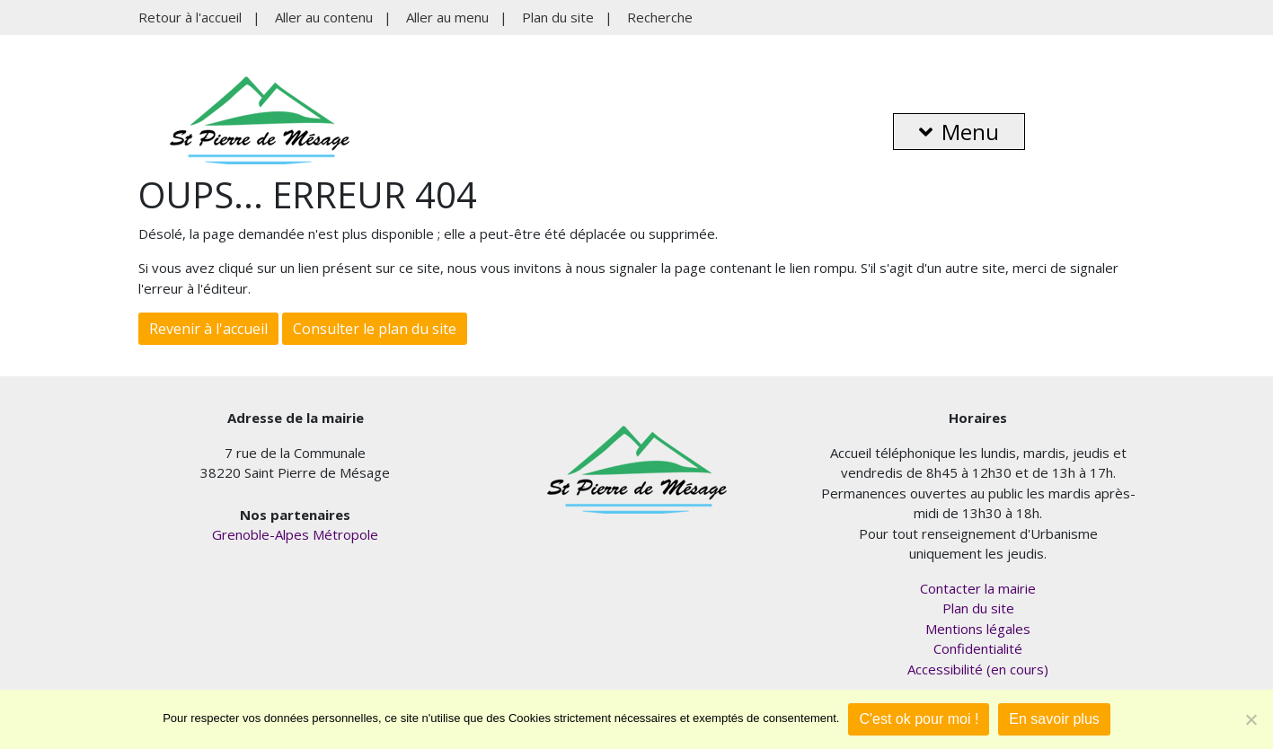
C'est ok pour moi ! (918, 719)
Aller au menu (447, 17)
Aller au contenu (324, 17)
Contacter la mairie (978, 588)
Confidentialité (977, 648)
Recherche (660, 17)
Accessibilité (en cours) (977, 669)
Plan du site (558, 17)
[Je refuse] (1251, 719)
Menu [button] (959, 131)
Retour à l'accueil (190, 17)
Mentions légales (977, 629)
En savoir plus (1054, 719)
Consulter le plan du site (374, 329)
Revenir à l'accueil (208, 329)
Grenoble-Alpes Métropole (295, 534)
